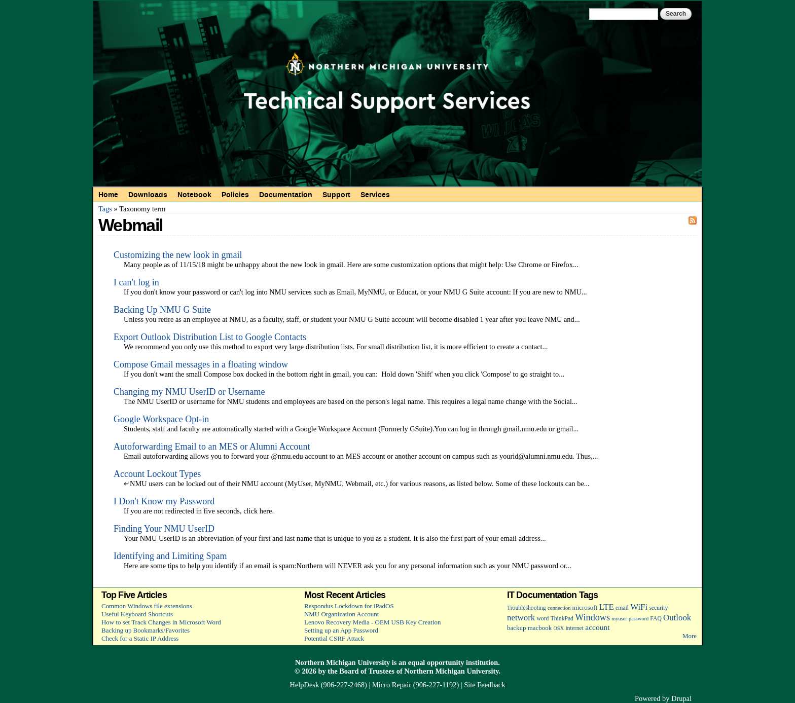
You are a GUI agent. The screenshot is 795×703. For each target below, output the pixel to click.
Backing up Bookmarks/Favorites (145, 630)
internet (574, 628)
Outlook (677, 617)
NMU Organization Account (341, 614)
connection (559, 608)
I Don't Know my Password (164, 501)
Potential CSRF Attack (334, 638)
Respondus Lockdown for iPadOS (349, 606)
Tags (105, 209)
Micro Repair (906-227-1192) (415, 685)
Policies (235, 195)
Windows (592, 617)
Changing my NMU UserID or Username (189, 392)
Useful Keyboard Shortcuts (137, 614)
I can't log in (136, 282)
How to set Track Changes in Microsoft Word (161, 622)
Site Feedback (484, 685)
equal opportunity (436, 662)
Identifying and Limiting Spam (170, 556)
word (542, 618)
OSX (558, 628)
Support (336, 195)
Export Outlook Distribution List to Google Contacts (210, 337)
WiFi (638, 607)
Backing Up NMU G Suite (162, 310)
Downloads (147, 195)
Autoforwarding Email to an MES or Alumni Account (212, 446)
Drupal (681, 698)
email (622, 608)
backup (516, 628)
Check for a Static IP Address (139, 638)
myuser (619, 618)
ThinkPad (562, 618)
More (689, 636)
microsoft (585, 607)
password (638, 618)
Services (375, 195)
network (521, 617)
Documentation (285, 195)
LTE (606, 607)
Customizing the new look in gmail (178, 255)
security (658, 608)
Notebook (194, 195)
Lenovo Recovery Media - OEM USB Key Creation (372, 622)
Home (108, 195)
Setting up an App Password (341, 630)
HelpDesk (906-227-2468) (328, 685)
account (597, 627)
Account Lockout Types (157, 474)
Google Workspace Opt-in (161, 419)
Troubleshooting (526, 608)
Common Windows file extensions (146, 606)
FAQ (655, 618)
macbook (540, 628)
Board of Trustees (366, 671)
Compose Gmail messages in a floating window (201, 364)
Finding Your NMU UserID (164, 529)
